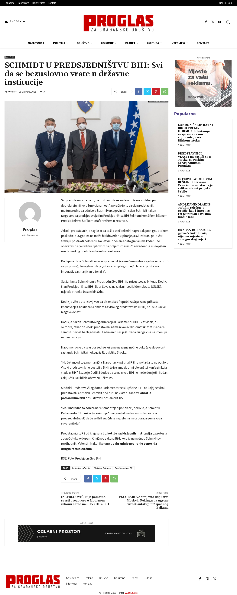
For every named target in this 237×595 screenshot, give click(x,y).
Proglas (12, 91)
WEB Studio (131, 592)
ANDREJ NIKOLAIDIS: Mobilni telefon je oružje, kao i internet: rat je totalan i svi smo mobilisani (195, 211)
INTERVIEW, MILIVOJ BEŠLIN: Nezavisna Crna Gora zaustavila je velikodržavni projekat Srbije (195, 185)
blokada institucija (81, 468)
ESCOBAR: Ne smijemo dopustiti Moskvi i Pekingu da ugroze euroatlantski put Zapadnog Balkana (143, 502)
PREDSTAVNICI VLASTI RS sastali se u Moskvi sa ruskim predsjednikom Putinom (194, 160)
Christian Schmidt (102, 468)
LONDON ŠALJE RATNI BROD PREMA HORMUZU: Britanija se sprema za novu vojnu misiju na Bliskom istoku (195, 132)
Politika (10, 57)
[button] (227, 22)
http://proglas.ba (30, 235)
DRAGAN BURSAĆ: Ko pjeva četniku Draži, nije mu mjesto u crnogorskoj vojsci (194, 234)
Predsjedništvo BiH (124, 468)
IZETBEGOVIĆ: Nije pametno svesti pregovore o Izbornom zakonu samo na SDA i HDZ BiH (85, 500)
